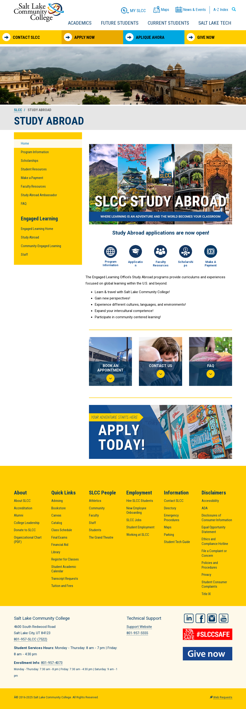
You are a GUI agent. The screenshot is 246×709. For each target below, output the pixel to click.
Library (55, 552)
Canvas (56, 515)
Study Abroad (30, 237)
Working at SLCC (137, 535)
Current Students (168, 23)
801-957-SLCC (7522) (30, 639)
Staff (24, 254)
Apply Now (79, 37)
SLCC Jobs (133, 520)
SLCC (18, 110)
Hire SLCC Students (139, 501)
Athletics (95, 501)
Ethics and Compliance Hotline (215, 541)
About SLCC (22, 501)
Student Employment (140, 527)
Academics (80, 23)
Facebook (200, 617)
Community (97, 508)
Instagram (212, 617)
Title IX (206, 594)
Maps (167, 527)
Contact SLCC (21, 37)
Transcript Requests (64, 578)
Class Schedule (61, 530)
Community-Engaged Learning (41, 246)
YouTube (223, 617)
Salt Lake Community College (39, 12)
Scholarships (29, 161)
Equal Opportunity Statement (213, 529)
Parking (169, 535)
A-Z (220, 9)
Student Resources (34, 169)
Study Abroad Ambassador (39, 195)
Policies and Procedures (210, 565)
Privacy (206, 575)
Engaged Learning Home (37, 229)
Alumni (18, 515)
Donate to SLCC (25, 530)
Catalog (56, 523)
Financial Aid (59, 545)
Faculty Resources (33, 186)
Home (25, 143)
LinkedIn (189, 617)
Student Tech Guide (177, 542)
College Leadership (26, 523)
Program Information (35, 152)
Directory (170, 508)
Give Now (200, 37)
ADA (205, 508)
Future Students (119, 23)
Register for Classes (65, 559)
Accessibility (210, 501)
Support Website (139, 627)
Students (95, 530)
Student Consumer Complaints (214, 584)
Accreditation (23, 508)
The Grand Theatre (101, 537)
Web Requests (222, 697)
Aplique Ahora (144, 37)
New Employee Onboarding (136, 510)
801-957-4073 (51, 663)
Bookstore (58, 508)
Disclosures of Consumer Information (217, 517)
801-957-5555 (137, 633)
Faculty (94, 515)
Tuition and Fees (62, 586)
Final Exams (59, 537)
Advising (57, 501)
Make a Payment (32, 178)
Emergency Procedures (171, 517)
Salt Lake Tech (214, 23)
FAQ (23, 204)
